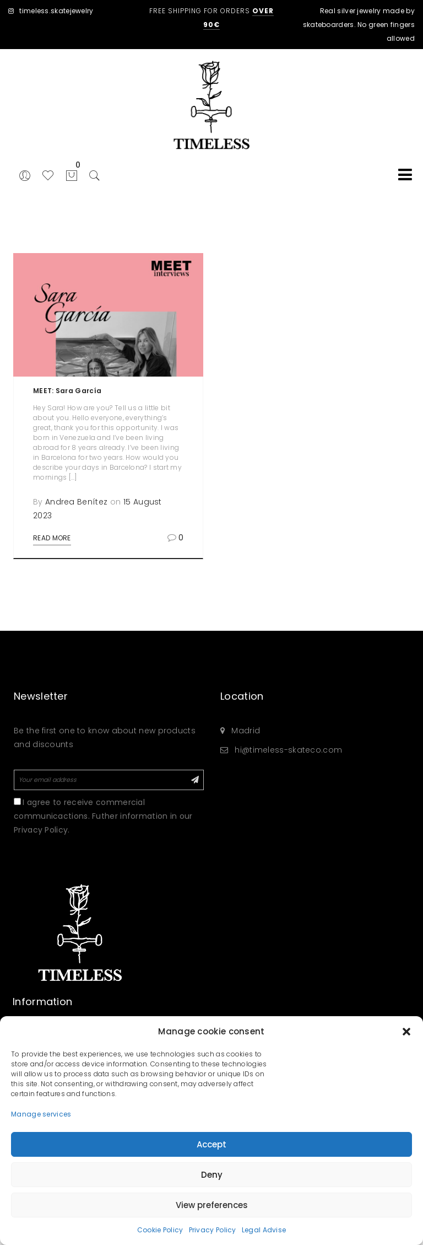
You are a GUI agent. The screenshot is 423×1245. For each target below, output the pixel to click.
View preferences (212, 1205)
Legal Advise (264, 1230)
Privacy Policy (212, 1230)
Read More (52, 538)
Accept (211, 1144)
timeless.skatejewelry (51, 10)
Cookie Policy (160, 1230)
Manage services (41, 1114)
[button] (406, 1031)
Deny (212, 1174)
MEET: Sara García (67, 390)
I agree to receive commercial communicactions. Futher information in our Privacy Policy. (103, 816)
